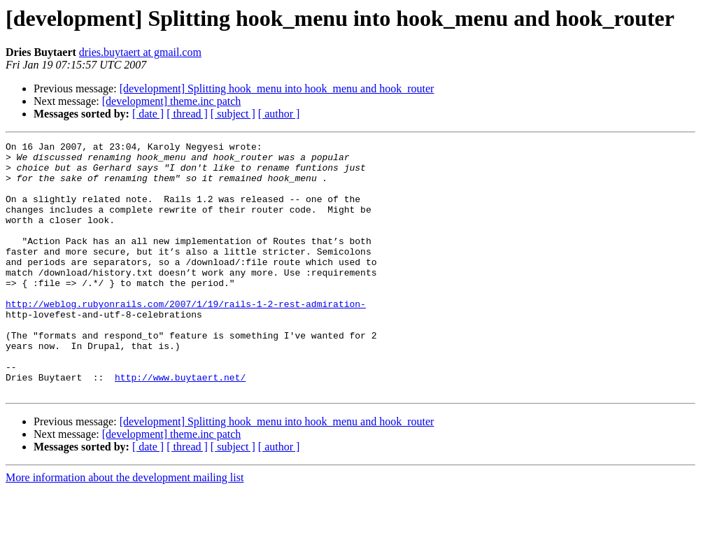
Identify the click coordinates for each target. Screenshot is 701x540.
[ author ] (279, 114)
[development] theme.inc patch (171, 101)
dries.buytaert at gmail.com (140, 52)
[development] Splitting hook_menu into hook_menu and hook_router (277, 88)
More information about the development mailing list (124, 528)
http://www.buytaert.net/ (180, 425)
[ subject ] (233, 114)
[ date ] (148, 114)
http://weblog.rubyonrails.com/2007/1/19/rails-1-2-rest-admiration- (186, 337)
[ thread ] (187, 114)
